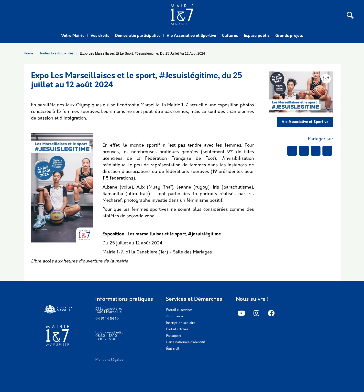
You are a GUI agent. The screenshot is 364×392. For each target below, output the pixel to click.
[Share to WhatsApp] (304, 151)
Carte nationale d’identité (185, 342)
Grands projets (289, 36)
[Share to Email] (327, 151)
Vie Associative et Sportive (191, 36)
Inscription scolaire (180, 323)
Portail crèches (177, 329)
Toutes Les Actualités (57, 53)
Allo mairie (174, 316)
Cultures (230, 36)
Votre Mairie (73, 36)
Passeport (173, 336)
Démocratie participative (138, 36)
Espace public (256, 36)
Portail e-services (179, 310)
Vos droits (99, 36)
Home (28, 53)
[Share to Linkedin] (315, 151)
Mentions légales (109, 360)
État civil (172, 349)
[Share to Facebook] (292, 151)
